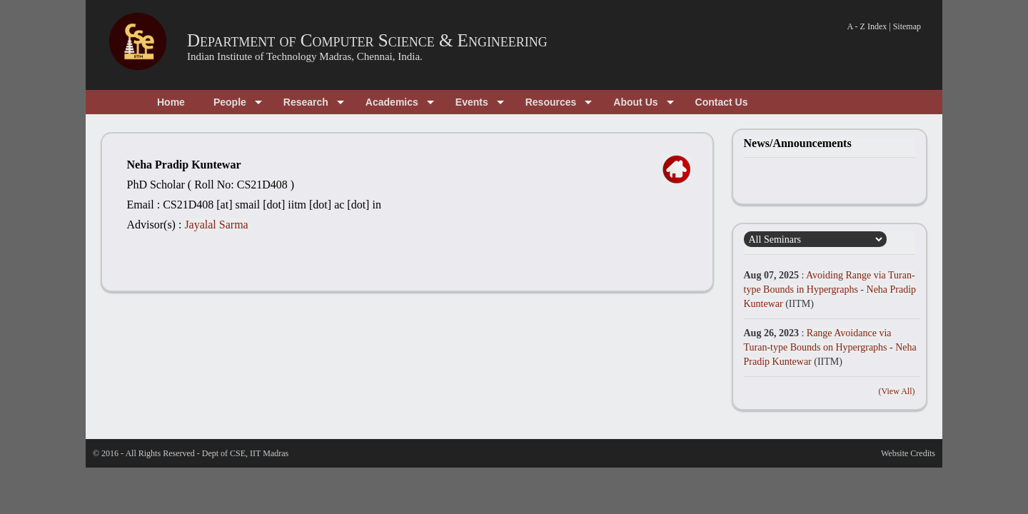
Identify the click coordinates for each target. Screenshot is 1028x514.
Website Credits (908, 453)
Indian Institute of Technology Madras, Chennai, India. (305, 56)
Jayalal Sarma (216, 224)
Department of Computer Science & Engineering (367, 40)
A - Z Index (867, 26)
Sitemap (907, 26)
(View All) (897, 391)
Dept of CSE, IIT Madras (245, 453)
